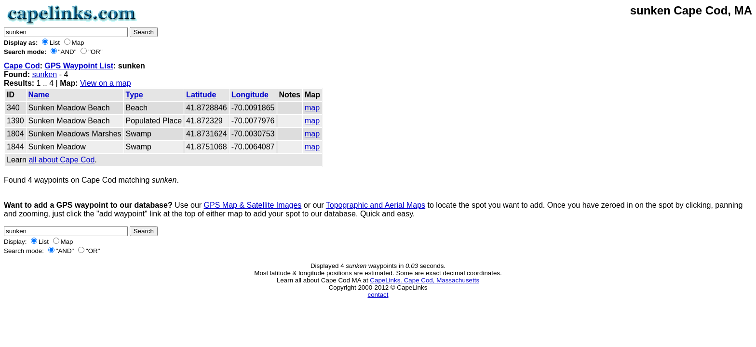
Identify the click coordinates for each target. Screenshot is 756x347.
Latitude (201, 95)
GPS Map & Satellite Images (253, 205)
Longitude (250, 95)
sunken (44, 74)
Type (134, 95)
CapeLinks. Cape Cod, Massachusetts (424, 280)
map (312, 108)
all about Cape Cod (61, 160)
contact (378, 294)
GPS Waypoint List (78, 66)
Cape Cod (22, 66)
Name (39, 95)
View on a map (105, 83)
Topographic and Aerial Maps (375, 205)
